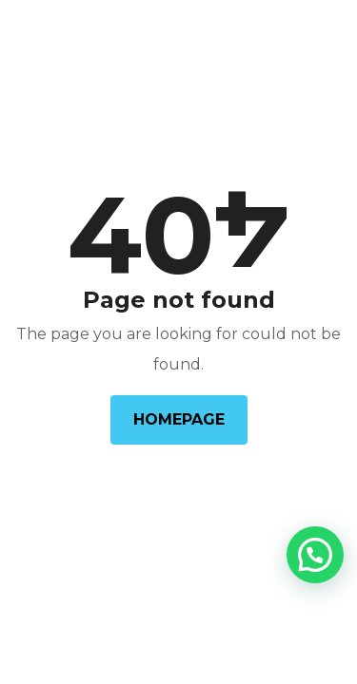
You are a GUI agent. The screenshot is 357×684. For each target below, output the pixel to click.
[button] (315, 554)
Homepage (179, 419)
